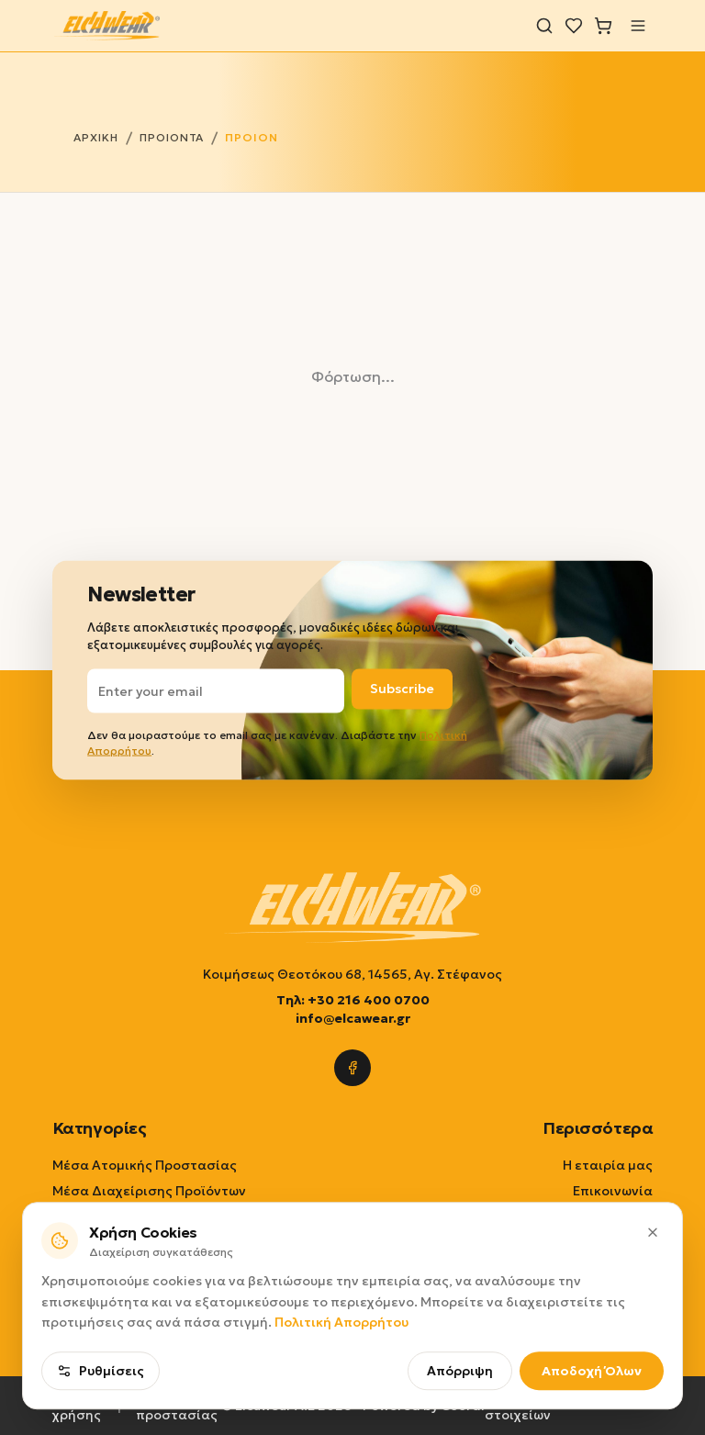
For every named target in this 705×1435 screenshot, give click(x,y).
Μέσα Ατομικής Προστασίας (144, 1165)
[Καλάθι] (603, 26)
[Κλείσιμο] (653, 1320)
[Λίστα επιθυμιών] (574, 26)
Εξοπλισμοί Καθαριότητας (138, 1216)
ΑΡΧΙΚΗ (95, 137)
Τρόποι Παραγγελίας (585, 1216)
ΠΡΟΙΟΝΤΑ (172, 137)
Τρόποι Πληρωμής (595, 1242)
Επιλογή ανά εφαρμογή (127, 1242)
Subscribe (402, 688)
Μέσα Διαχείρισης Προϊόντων (149, 1191)
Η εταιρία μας (608, 1165)
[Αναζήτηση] (544, 26)
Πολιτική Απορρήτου (341, 1410)
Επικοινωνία (613, 1191)
